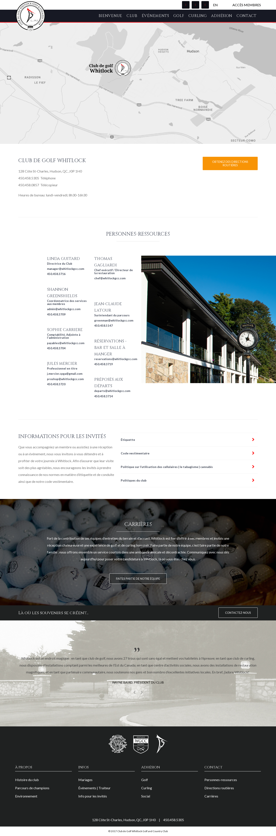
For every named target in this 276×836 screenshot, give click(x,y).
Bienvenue (110, 15)
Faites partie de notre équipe (138, 578)
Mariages (85, 780)
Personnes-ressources (220, 780)
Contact (247, 15)
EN (215, 5)
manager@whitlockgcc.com (65, 268)
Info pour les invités (92, 796)
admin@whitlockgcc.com (63, 309)
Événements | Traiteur (94, 788)
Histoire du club (27, 780)
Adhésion (221, 15)
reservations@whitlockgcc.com (115, 359)
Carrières (211, 796)
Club (132, 15)
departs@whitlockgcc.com (112, 391)
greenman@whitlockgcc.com (113, 320)
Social (145, 796)
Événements (155, 15)
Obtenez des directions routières (230, 163)
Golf (178, 15)
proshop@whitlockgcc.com (65, 379)
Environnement (26, 796)
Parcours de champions (32, 788)
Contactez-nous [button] (238, 612)
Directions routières (219, 788)
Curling (197, 15)
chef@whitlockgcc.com (109, 278)
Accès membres (246, 5)
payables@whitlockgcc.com (65, 343)
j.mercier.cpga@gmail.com (64, 373)
